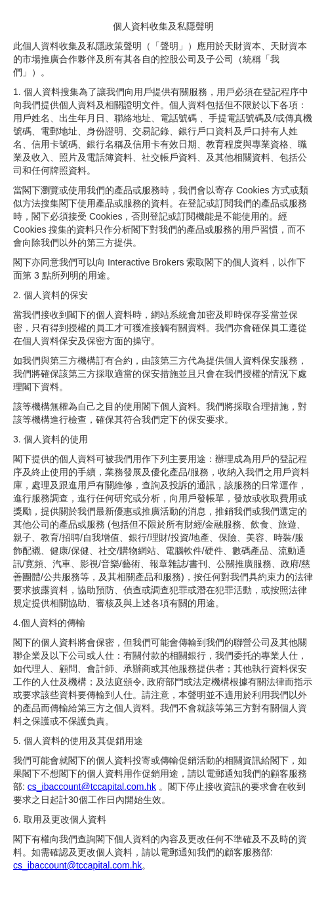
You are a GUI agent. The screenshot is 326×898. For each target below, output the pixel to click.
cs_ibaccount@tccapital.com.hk (92, 786)
